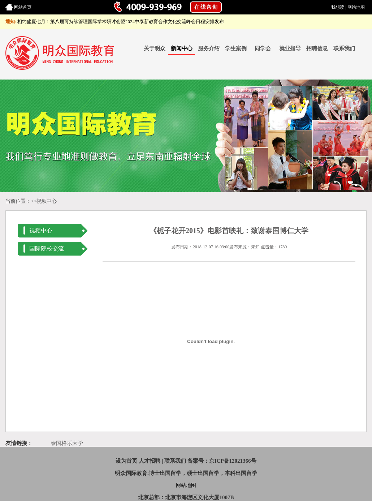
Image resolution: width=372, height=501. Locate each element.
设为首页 (126, 461)
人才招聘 (149, 461)
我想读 (337, 7)
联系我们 (344, 48)
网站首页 (22, 7)
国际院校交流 (46, 248)
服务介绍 (209, 48)
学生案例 (236, 48)
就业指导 (290, 48)
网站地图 (356, 7)
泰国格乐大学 (67, 443)
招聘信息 (317, 48)
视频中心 (46, 201)
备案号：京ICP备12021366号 (221, 461)
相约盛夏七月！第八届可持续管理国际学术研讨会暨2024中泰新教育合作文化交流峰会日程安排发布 (120, 21)
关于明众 (154, 48)
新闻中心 (182, 48)
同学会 (263, 48)
